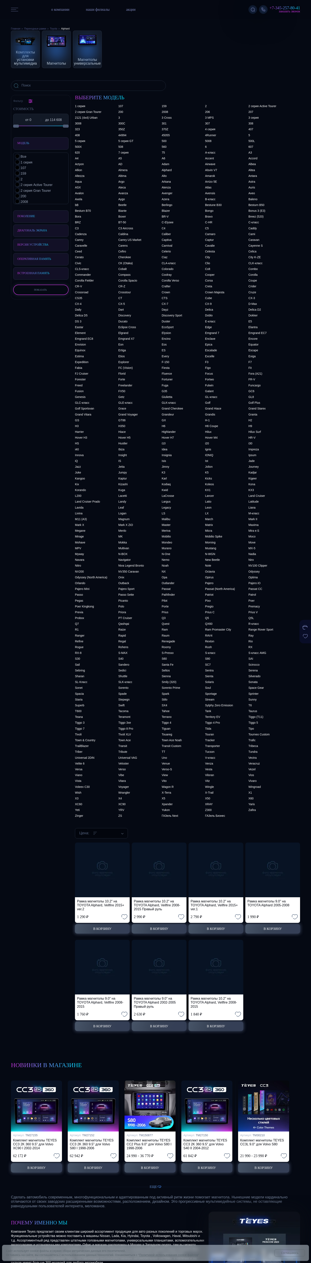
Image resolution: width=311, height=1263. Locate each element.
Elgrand (123, 333)
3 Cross (167, 117)
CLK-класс (255, 263)
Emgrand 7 (212, 333)
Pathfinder (168, 594)
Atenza (166, 187)
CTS (164, 298)
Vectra (252, 757)
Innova (79, 455)
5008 (208, 141)
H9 (250, 426)
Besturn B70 (83, 210)
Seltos (166, 670)
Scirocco (254, 664)
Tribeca (253, 746)
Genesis (80, 397)
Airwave (210, 164)
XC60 (78, 804)
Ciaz (164, 257)
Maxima (253, 525)
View (165, 775)
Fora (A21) (255, 373)
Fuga (165, 385)
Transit (122, 746)
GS (77, 420)
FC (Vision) (125, 367)
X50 (207, 798)
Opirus (209, 577)
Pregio (209, 606)
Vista (78, 780)
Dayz (165, 309)
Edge (208, 327)
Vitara (122, 780)
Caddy (252, 228)
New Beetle (212, 559)
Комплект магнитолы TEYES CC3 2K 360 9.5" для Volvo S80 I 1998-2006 (92, 1144)
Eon (120, 344)
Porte (165, 606)
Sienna (166, 676)
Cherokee (124, 257)
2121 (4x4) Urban (86, 117)
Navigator (124, 559)
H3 (77, 426)
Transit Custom (171, 746)
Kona (251, 484)
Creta (208, 286)
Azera (165, 199)
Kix (77, 484)
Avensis (210, 193)
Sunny (252, 699)
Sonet (79, 687)
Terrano (166, 717)
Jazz (78, 466)
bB (76, 205)
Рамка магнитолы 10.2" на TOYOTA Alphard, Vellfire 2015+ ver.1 (214, 905)
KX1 (207, 490)
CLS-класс (82, 269)
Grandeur (168, 414)
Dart (121, 309)
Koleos (209, 484)
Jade (251, 461)
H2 (250, 420)
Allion (78, 170)
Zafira (252, 810)
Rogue (79, 647)
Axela (78, 199)
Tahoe (166, 711)
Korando (80, 490)
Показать (40, 289)
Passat (166, 589)
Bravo (209, 216)
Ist (206, 461)
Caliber (166, 234)
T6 (250, 705)
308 (250, 123)
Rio (250, 641)
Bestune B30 (213, 205)
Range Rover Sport (260, 629)
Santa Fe (167, 664)
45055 (166, 135)
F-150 (165, 362)
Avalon (79, 193)
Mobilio (166, 536)
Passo (79, 594)
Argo (121, 181)
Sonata (253, 682)
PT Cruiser (125, 618)
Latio (208, 501)
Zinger (79, 815)
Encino (166, 338)
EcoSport (168, 327)
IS (119, 461)
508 (120, 146)
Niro (251, 559)
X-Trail (209, 792)
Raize (122, 629)
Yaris (251, 804)
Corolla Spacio (127, 280)
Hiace (122, 431)
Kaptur (122, 478)
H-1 (207, 420)
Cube (208, 298)
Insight (122, 455)
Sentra (209, 670)
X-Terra (166, 792)
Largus (166, 501)
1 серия (80, 106)
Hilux (208, 431)
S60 (164, 658)
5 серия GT (125, 141)
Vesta (208, 769)
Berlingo (167, 205)
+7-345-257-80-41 (284, 8)
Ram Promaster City (218, 629)
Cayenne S (255, 245)
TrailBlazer (82, 746)
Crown (166, 292)
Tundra (253, 751)
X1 (250, 792)
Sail (77, 664)
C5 (207, 228)
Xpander (167, 804)
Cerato (79, 257)
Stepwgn (123, 699)
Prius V (253, 612)
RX (250, 647)
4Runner (210, 135)
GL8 (251, 397)
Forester (80, 379)
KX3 (251, 490)
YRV (121, 810)
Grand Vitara (83, 414)
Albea (252, 164)
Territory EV (212, 717)
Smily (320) (169, 682)
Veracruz (254, 763)
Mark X (79, 525)
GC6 (251, 391)
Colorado (167, 269)
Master (166, 525)
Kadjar (252, 472)
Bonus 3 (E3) (256, 210)
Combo (253, 269)
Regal (122, 641)
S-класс (210, 653)
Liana (251, 507)
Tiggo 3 (79, 722)
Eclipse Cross (127, 327)
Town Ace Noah (172, 740)
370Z (165, 129)
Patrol (252, 594)
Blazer (166, 210)
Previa (79, 612)
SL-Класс (81, 682)
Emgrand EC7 (257, 333)
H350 (121, 426)
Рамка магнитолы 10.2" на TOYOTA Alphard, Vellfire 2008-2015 (214, 1002)
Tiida (208, 728)
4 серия (210, 129)
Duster (166, 321)
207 (250, 112)
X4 (120, 798)
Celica (252, 251)
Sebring (80, 670)
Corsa (209, 280)
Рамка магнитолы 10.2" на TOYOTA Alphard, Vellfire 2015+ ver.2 (100, 905)
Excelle (209, 356)
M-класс (253, 513)
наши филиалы (98, 9)
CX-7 (165, 303)
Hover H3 (81, 437)
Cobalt (122, 269)
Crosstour (124, 292)
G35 (164, 391)
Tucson (209, 751)
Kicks (208, 478)
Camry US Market (129, 239)
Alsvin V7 (211, 170)
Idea (164, 449)
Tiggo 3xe (124, 722)
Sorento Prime (171, 687)
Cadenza (81, 234)
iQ (76, 461)
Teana (79, 717)
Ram (165, 629)
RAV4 (208, 635)
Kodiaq (166, 484)
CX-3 (251, 298)
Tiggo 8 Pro (125, 728)
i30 (250, 443)
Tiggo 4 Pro (212, 722)
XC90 (122, 804)
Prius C (210, 612)
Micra (208, 530)
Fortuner (167, 379)
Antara (252, 176)
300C (121, 123)
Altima (122, 176)
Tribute (122, 751)
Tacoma (123, 711)
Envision (80, 344)
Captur (209, 239)
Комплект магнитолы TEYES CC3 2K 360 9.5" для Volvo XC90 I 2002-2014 (35, 1144)
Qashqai (123, 623)
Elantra (253, 327)
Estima (79, 356)
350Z (121, 129)
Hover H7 (168, 437)
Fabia (78, 367)
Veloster (123, 763)
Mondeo (167, 542)
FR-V (251, 379)
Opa (164, 577)
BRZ (78, 222)
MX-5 (251, 548)
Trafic (251, 740)
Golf (207, 402)
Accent (209, 158)
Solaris (209, 682)
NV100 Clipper (257, 565)
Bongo (209, 210)
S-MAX (122, 653)
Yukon (166, 810)
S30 (77, 658)
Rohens (123, 647)
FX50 (121, 391)
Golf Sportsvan (84, 408)
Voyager (123, 786)
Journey (253, 466)
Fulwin (209, 385)
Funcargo (254, 385)
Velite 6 (79, 763)
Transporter (212, 746)
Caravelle (81, 245)
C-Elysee (167, 222)
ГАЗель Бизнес (215, 815)
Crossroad (81, 292)
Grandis (210, 414)
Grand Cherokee (172, 408)
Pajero (209, 583)
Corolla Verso (170, 280)
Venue (166, 763)
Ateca (122, 187)
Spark (165, 693)
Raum (165, 635)
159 (164, 106)
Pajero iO (254, 583)
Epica (208, 344)
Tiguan (166, 728)
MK (120, 536)
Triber (78, 751)
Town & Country (85, 740)
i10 (164, 443)
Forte (121, 379)
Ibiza (121, 449)
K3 (163, 472)
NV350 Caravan (128, 571)
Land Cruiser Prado (87, 501)
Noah (165, 565)
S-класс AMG (257, 653)
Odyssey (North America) (91, 577)
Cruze (252, 292)
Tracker (210, 740)
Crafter (166, 286)
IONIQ (209, 455)
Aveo (251, 193)
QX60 (208, 623)
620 (77, 152)
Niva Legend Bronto (131, 565)
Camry (79, 239)
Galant (209, 391)
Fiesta (166, 367)
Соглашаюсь (289, 1253)
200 (120, 112)
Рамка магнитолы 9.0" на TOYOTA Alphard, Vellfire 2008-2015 (100, 1002)
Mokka (122, 542)
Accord (253, 158)
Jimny (165, 466)
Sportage (211, 693)
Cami (251, 234)
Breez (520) (256, 216)
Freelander (125, 385)
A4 (76, 158)
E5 (250, 321)
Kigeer (252, 478)
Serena (253, 670)
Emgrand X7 (126, 338)
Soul (208, 687)
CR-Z (121, 286)
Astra (251, 181)
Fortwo (209, 379)
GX (164, 420)
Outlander (168, 583)
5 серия (80, 141)
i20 (207, 443)
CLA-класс (169, 263)
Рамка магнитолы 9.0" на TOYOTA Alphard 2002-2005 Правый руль (155, 1002)
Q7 (77, 623)
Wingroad (254, 786)
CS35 (78, 298)
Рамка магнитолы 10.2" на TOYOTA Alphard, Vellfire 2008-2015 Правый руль (157, 905)
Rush (208, 647)
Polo (121, 606)
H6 (163, 426)
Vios (251, 775)
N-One (166, 554)
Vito (164, 780)
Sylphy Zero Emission (219, 705)
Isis (164, 461)
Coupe (252, 280)
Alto (164, 176)
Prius (165, 612)
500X (78, 146)
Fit (250, 367)
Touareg (167, 734)
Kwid (165, 490)
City (207, 257)
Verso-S (167, 769)
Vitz (207, 780)
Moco (251, 536)
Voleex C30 (82, 786)
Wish (78, 792)
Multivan (123, 548)
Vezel (251, 769)
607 (250, 146)
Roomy (166, 647)
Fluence (167, 373)
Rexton (209, 641)
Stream (209, 699)
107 (120, 106)
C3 (77, 228)
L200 (78, 495)
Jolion (209, 466)
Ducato (122, 321)
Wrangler (124, 792)
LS (163, 513)
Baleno (253, 199)
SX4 (164, 705)
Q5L (251, 618)
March (209, 519)
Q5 (207, 618)
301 (164, 123)
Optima (253, 577)
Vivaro (252, 780)
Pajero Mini (82, 589)
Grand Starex (257, 408)
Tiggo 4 (166, 722)
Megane (80, 530)
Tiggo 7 (79, 728)
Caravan (253, 239)
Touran (209, 734)
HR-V (251, 437)
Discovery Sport (172, 315)
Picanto (123, 600)
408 (77, 135)
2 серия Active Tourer (262, 106)
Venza (209, 763)
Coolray (167, 274)
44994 (122, 135)
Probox (79, 618)
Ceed (78, 251)
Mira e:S (253, 530)
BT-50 (122, 222)
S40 (120, 658)
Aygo (121, 199)
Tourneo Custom (259, 734)
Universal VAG (127, 757)
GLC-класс (82, 402)
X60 (251, 798)
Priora (122, 612)
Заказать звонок (289, 11)
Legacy (166, 507)
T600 (78, 711)
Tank (208, 711)
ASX (78, 187)
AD (120, 164)
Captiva (166, 239)
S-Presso (168, 653)
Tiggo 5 (253, 722)
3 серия (253, 117)
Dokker (253, 315)
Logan (122, 513)
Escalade (211, 350)
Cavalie (210, 245)
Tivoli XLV (124, 734)
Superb (79, 705)
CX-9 (208, 303)
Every (165, 356)
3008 (78, 123)
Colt (207, 269)
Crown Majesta (214, 292)
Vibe (121, 775)
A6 (163, 158)
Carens (123, 245)
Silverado (254, 676)
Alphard (167, 170)
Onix (121, 577)
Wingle (209, 786)
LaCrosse (168, 495)
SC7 (208, 664)
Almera (122, 170)
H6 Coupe (211, 426)
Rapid (122, 635)
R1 (77, 629)
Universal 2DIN (84, 757)
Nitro (78, 565)
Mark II (252, 519)
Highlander (169, 431)
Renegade (168, 641)
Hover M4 (211, 437)
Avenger (167, 193)
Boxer (122, 216)
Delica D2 (254, 309)
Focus (209, 373)
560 (164, 146)
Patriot (209, 594)
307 (207, 123)
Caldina (123, 234)
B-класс (210, 199)
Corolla (253, 274)
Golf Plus (254, 402)
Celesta (210, 251)
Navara (79, 559)
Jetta (121, 466)
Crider (252, 286)
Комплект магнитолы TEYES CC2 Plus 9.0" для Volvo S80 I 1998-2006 (149, 1144)
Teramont (124, 717)
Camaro (210, 234)
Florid (122, 373)
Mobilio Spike (213, 536)
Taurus (252, 711)
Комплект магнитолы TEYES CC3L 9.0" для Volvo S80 (262, 1142)
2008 (165, 112)
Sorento (123, 687)
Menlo (122, 530)
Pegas (79, 600)
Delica (209, 309)
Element (80, 333)
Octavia (210, 571)
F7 (250, 362)
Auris (251, 187)
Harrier (79, 431)
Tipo (251, 728)
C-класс (253, 222)
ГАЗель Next (170, 815)
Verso (122, 769)
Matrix (209, 525)
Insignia (167, 455)
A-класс (210, 152)
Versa (78, 769)
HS (77, 443)
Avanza (123, 193)
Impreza (253, 449)
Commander (83, 274)
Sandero (123, 664)
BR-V (165, 216)
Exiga (252, 356)
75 (163, 152)
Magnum (123, 519)
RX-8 (78, 653)
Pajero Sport (126, 589)
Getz (121, 397)
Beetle (122, 205)
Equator (253, 344)
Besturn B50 (256, 205)
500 (164, 141)
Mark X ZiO (125, 525)
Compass (124, 274)
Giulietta (167, 397)
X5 (163, 798)
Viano (78, 775)
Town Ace (124, 740)
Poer (251, 600)
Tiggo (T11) (255, 717)
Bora (78, 216)
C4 (163, 228)
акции (131, 9)
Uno (164, 757)
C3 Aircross (125, 228)
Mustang (210, 548)
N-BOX (122, 554)
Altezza (79, 176)
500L (251, 141)
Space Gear (256, 687)
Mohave (80, 542)
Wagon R (168, 786)
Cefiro (122, 251)
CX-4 (78, 303)
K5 (207, 472)
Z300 (208, 810)
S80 (207, 658)
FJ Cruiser (81, 373)
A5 (120, 158)
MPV (78, 548)
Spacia (79, 693)
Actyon (79, 164)
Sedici (122, 670)
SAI (250, 658)
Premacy (254, 606)
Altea (251, 170)
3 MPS (209, 117)
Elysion (166, 333)
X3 (76, 798)
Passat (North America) (220, 589)
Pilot (164, 600)
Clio (207, 263)
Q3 (164, 618)
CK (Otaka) (125, 263)
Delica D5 (81, 315)
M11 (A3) (81, 519)
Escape (253, 350)
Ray (251, 635)
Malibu (166, 519)
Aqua (78, 181)
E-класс (210, 321)
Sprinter (253, 693)
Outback (123, 583)
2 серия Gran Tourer (88, 112)
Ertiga (122, 350)
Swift (121, 705)
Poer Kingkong (84, 606)
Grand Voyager (128, 414)
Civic (78, 263)
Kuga (121, 490)
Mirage (79, 536)
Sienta (209, 676)
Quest (165, 623)
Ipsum (252, 455)
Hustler (122, 443)
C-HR (208, 222)
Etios (121, 356)
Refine (79, 641)
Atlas (208, 187)
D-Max (252, 303)
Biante (122, 210)
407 (250, 129)
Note (208, 565)
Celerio (166, 251)
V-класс (210, 757)
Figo (208, 367)
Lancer (209, 495)
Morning (210, 542)
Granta (252, 414)
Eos (164, 344)
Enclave (210, 338)
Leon (208, 507)
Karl (164, 478)
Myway (79, 554)
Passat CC (255, 589)
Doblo (209, 315)
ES (164, 350)
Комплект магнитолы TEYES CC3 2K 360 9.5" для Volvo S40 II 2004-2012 (205, 1144)
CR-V (78, 286)
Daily (78, 309)
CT (120, 298)
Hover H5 (124, 437)
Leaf (121, 507)
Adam (165, 164)
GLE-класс (125, 402)
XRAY (209, 804)
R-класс (253, 623)
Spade (122, 693)
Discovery (124, 315)
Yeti (77, 810)
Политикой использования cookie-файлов (168, 1255)
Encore (253, 338)
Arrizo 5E (211, 181)
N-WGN (210, 554)
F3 (206, 362)
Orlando (80, 583)
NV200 (79, 571)
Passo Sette (126, 594)
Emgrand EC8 (84, 338)
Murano (166, 548)
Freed (79, 385)
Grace (122, 408)
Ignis (208, 449)
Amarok (210, 176)
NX (164, 571)
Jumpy (122, 472)
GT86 (122, 420)
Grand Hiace (213, 408)
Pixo (208, 600)
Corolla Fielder (84, 280)
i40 (77, 449)
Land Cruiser (256, 495)
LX (207, 513)
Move (251, 542)
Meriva (166, 530)
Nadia (252, 554)
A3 (250, 152)
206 (207, 112)
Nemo (165, 559)
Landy (122, 501)
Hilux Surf (254, 431)
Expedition (81, 362)
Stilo (164, 699)
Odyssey (254, 571)
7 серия (123, 152)
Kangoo (80, 478)
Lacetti (122, 495)
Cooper (210, 274)
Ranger (79, 635)
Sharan (79, 676)
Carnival (167, 245)
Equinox (80, 350)
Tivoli (78, 734)
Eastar (79, 327)
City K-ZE (254, 257)
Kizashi (123, 484)
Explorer (123, 362)
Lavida (79, 507)
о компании (60, 9)
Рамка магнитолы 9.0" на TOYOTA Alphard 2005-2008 (268, 903)
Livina (79, 513)
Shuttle (122, 676)
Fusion (79, 391)
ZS (120, 815)
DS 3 (78, 321)
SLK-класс (125, 682)
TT (163, 751)
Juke (78, 472)
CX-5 (121, 303)
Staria (79, 699)
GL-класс (211, 397)
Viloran (209, 775)
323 (77, 129)
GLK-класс (169, 402)
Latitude (253, 501)
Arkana (166, 181)
